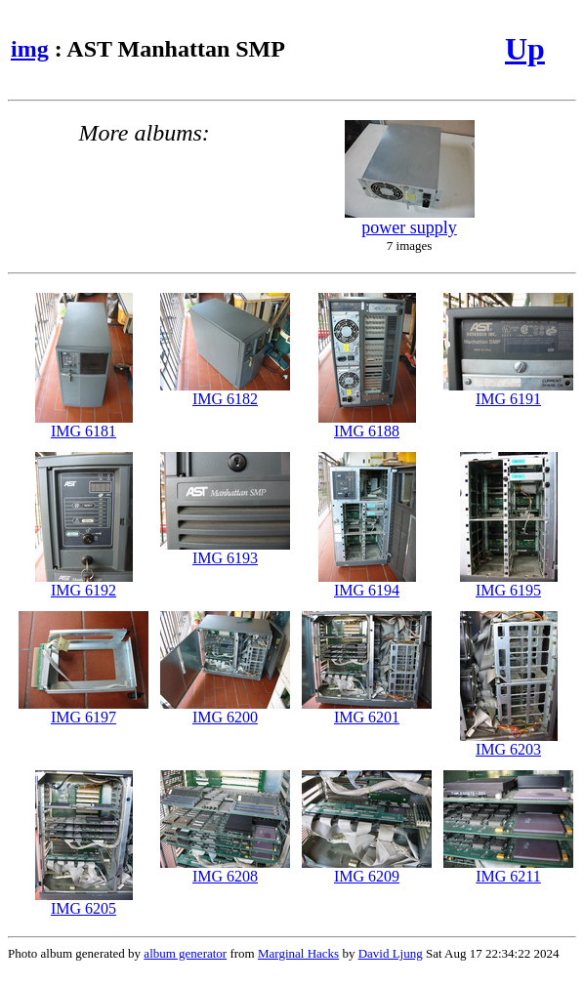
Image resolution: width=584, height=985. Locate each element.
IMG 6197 (83, 710)
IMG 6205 (84, 901)
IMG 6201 (367, 710)
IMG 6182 (225, 392)
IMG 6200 (225, 710)
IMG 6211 (508, 869)
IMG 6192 (84, 583)
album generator (185, 953)
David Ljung (390, 953)
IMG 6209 (367, 869)
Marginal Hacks (298, 953)
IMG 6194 (367, 583)
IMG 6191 (508, 392)
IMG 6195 (509, 583)
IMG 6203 (509, 742)
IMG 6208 (225, 869)
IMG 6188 (367, 424)
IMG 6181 (84, 424)
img (30, 49)
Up (525, 48)
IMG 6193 (225, 551)
